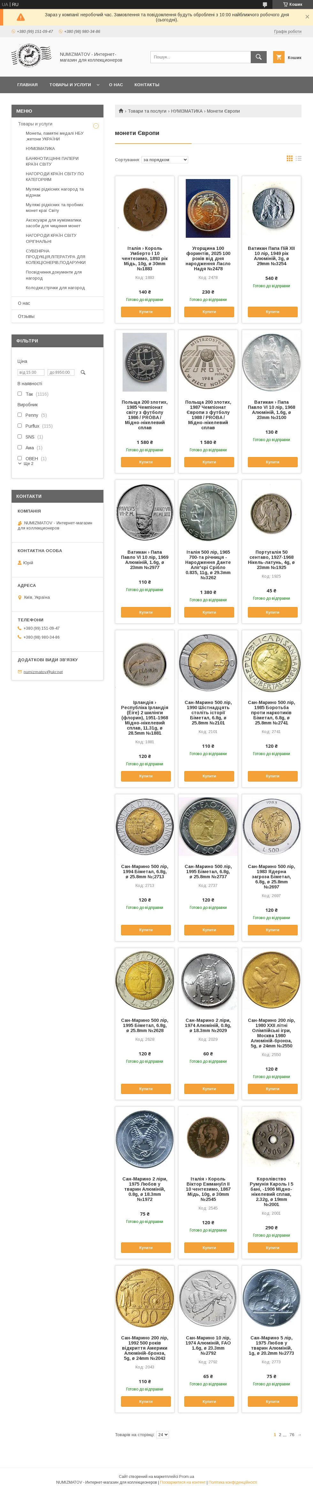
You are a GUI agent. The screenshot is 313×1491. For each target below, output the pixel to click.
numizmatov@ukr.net (43, 671)
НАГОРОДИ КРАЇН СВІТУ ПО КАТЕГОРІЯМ (55, 176)
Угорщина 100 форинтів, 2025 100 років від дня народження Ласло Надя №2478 (208, 258)
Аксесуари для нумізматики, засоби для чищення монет (54, 223)
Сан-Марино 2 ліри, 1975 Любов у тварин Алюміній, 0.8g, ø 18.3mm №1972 (144, 1189)
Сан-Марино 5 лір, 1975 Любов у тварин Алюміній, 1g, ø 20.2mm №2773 (271, 1345)
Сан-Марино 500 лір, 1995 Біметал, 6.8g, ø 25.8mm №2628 (144, 1025)
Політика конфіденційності (233, 1482)
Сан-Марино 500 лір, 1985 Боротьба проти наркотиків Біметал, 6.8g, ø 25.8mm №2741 (271, 712)
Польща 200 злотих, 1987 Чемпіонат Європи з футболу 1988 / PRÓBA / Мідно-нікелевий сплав (208, 415)
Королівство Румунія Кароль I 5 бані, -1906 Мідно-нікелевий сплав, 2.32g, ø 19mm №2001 (271, 1191)
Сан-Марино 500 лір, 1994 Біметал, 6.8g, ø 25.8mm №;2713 (144, 871)
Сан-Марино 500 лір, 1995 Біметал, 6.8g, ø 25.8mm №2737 (208, 871)
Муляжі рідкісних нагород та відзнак (55, 192)
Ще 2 (29, 463)
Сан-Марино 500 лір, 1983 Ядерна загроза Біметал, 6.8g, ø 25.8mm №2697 (271, 876)
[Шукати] (259, 57)
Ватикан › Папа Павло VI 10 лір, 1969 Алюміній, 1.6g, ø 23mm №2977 (144, 560)
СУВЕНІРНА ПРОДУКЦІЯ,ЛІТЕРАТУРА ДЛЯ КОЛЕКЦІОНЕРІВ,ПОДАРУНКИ (56, 257)
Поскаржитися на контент (183, 1482)
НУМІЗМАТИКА (186, 111)
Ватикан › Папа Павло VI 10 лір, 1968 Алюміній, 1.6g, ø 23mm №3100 (271, 410)
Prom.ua (186, 1476)
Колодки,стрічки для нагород (55, 287)
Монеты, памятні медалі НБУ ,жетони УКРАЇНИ (54, 136)
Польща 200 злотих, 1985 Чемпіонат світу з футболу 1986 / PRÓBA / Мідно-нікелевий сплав (145, 415)
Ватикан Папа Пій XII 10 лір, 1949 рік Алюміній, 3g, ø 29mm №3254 (271, 256)
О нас (116, 84)
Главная (27, 84)
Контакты (146, 84)
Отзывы (26, 316)
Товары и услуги (70, 84)
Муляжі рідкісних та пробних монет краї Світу (54, 207)
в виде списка (299, 159)
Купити (146, 312)
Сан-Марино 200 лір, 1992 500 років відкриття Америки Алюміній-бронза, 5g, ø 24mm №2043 (144, 1348)
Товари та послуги (147, 111)
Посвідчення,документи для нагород (54, 275)
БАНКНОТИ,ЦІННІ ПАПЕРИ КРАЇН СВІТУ (52, 161)
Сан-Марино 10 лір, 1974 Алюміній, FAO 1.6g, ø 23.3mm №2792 (208, 1345)
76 (292, 1434)
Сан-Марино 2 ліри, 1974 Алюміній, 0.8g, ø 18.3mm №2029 (208, 1025)
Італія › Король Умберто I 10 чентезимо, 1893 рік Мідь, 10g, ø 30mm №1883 (145, 258)
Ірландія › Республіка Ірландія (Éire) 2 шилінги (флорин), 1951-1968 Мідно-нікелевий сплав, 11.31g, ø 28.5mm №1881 (144, 718)
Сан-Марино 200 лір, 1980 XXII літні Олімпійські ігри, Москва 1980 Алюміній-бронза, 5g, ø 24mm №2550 (271, 1033)
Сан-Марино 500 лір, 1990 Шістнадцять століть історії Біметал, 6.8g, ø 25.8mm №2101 (208, 712)
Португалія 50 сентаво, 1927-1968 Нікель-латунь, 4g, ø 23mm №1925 (271, 560)
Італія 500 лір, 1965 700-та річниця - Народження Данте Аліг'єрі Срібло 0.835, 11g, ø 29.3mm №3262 (208, 565)
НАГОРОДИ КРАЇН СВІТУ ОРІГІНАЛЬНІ (51, 238)
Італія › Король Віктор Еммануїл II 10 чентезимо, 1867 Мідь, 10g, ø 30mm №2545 (208, 1189)
